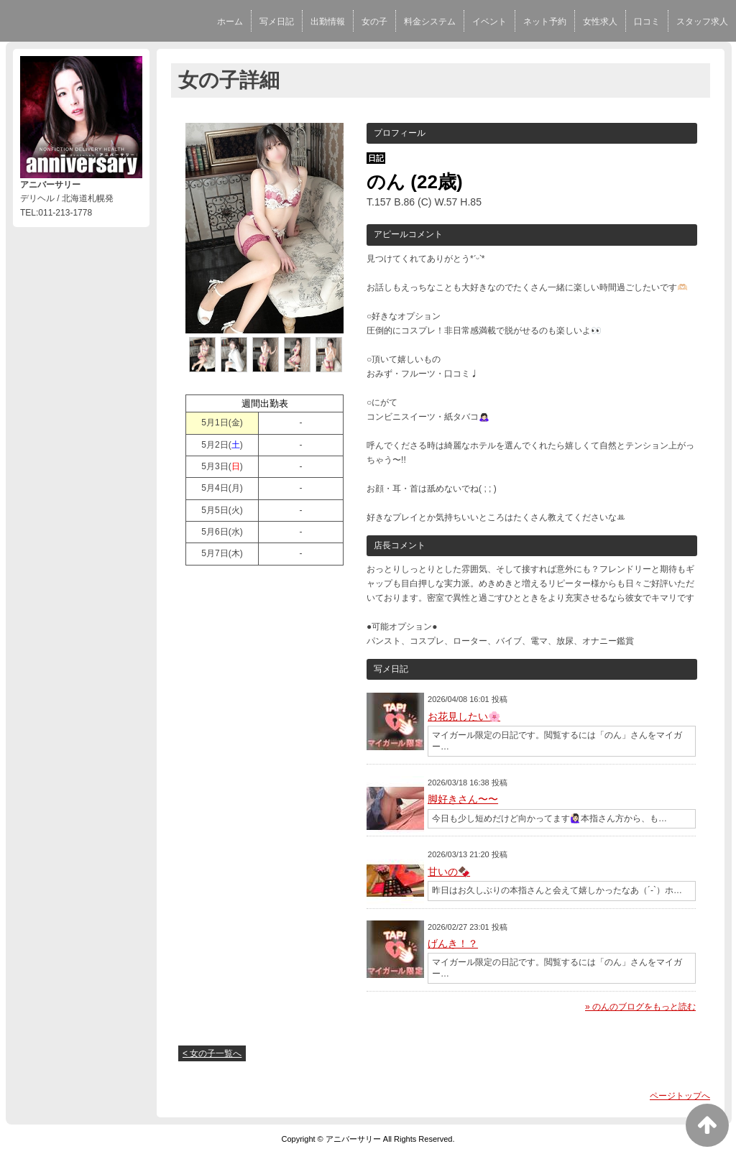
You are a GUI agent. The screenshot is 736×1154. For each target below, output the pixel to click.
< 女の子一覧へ (212, 1053)
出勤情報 (327, 22)
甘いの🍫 (449, 871)
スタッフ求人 (702, 22)
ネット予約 (544, 22)
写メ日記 (276, 22)
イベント (489, 22)
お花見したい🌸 (464, 716)
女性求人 (600, 22)
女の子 (374, 22)
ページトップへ (680, 1096)
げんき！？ (453, 943)
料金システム (430, 22)
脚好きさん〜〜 (463, 799)
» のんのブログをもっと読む (640, 1007)
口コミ (647, 22)
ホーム (230, 22)
